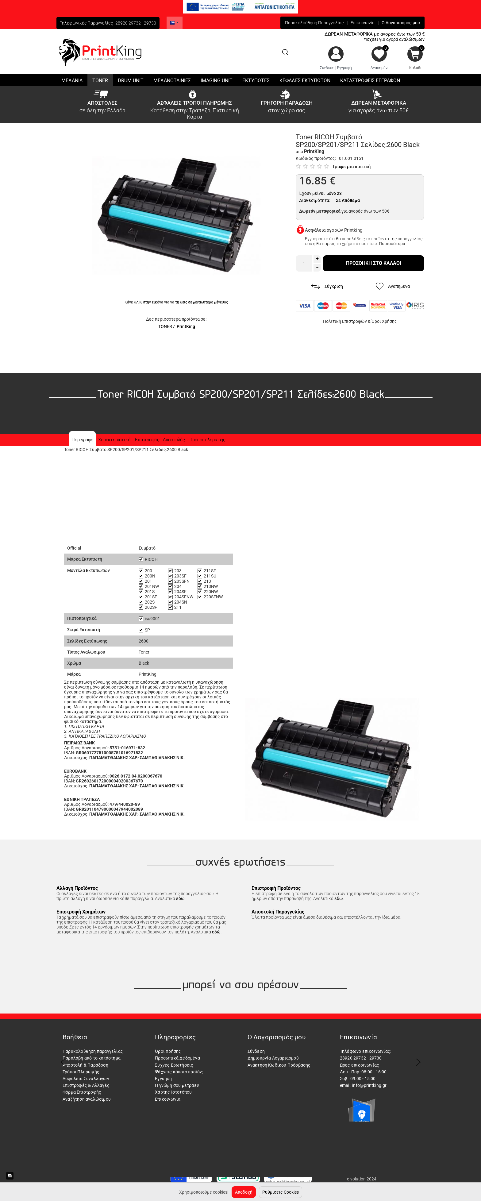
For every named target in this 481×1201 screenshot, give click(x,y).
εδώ (180, 898)
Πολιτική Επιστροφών (345, 321)
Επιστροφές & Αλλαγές (86, 1085)
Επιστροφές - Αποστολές (160, 439)
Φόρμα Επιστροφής (82, 1092)
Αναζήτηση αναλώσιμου (87, 1099)
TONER (165, 326)
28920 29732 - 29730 (135, 23)
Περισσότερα (392, 243)
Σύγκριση (327, 286)
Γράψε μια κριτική (352, 166)
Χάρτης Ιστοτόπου (173, 1092)
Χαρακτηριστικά (114, 439)
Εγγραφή (344, 68)
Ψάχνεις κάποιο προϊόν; (179, 1071)
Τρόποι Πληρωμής (81, 1071)
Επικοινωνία (363, 22)
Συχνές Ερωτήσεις (174, 1065)
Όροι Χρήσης (384, 321)
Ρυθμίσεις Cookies (280, 1192)
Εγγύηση (163, 1078)
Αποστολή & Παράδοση (85, 1065)
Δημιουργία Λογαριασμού (273, 1058)
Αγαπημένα (380, 68)
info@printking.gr (369, 1085)
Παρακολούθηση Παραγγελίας (314, 22)
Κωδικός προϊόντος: (316, 158)
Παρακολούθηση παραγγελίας (93, 1051)
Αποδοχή (243, 1192)
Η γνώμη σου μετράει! (177, 1085)
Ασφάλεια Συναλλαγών (86, 1078)
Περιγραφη (82, 439)
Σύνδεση (327, 68)
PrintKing (186, 326)
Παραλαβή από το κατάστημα (92, 1058)
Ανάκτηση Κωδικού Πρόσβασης (279, 1065)
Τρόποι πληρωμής (207, 439)
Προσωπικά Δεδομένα (177, 1058)
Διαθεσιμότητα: (314, 200)
